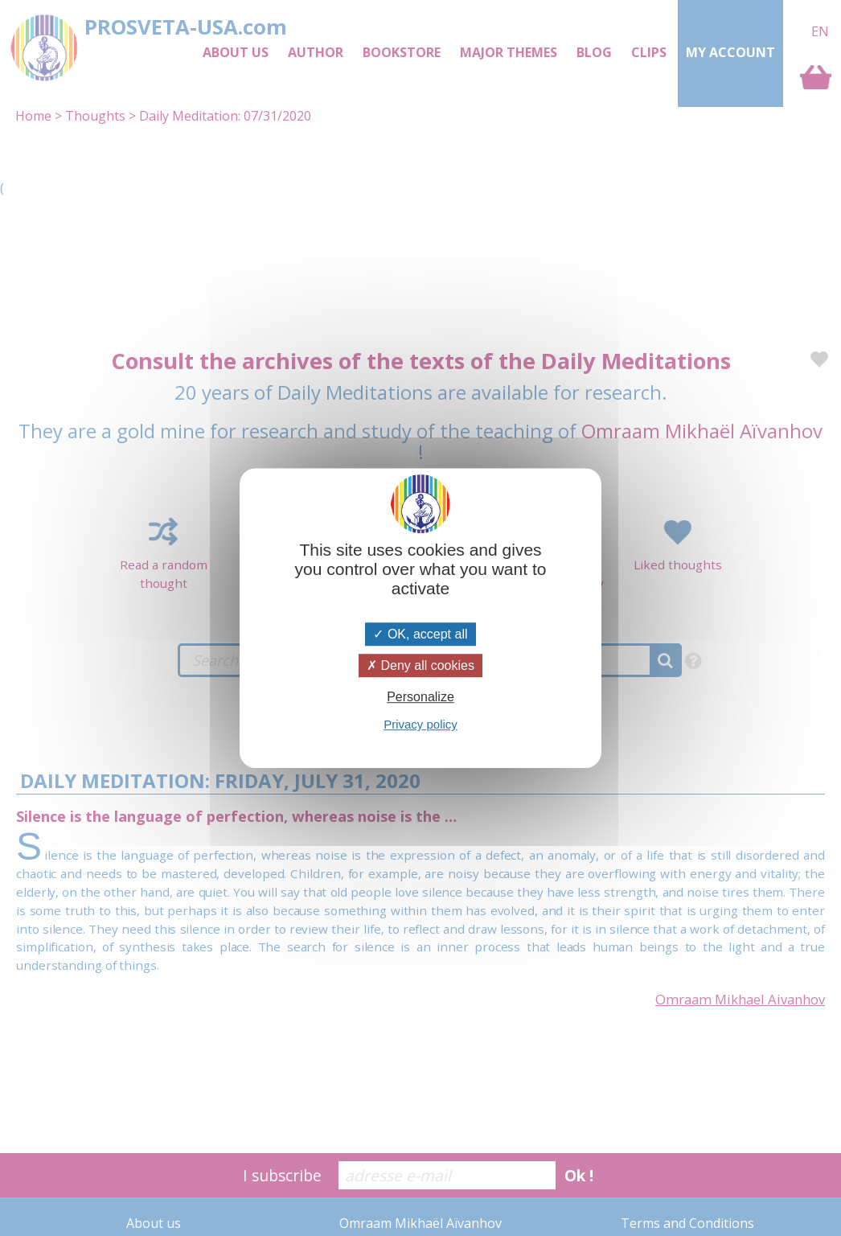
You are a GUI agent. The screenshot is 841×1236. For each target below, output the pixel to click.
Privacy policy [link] (420, 724)
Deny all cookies (420, 665)
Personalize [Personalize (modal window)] (420, 697)
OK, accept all (420, 634)
